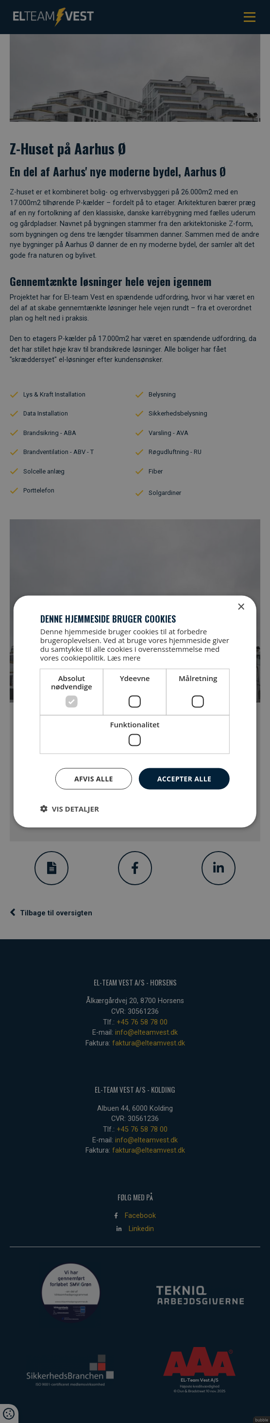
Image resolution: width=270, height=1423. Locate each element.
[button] (69, 808)
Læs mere (124, 658)
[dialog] (135, 711)
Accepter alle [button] (184, 778)
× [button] (240, 606)
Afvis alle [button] (93, 778)
